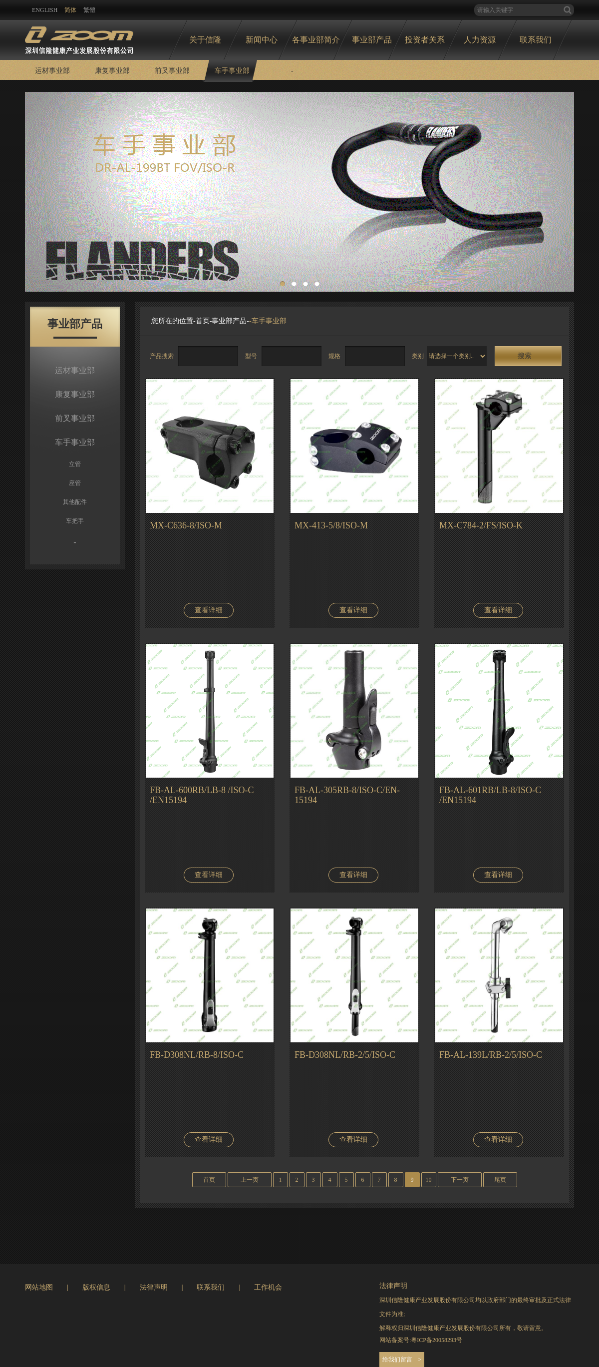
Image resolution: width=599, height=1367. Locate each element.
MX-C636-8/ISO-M (186, 525)
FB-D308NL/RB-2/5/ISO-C (345, 1055)
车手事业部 (232, 70)
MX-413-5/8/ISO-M (331, 525)
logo (79, 37)
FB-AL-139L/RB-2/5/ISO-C (490, 1055)
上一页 (250, 1179)
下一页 (460, 1179)
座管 (75, 482)
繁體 (89, 9)
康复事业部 (112, 70)
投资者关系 (425, 39)
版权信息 (96, 1287)
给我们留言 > (402, 1359)
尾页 (500, 1179)
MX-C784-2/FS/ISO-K (481, 525)
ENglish (44, 9)
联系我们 (536, 39)
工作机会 (268, 1287)
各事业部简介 (316, 39)
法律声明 (154, 1287)
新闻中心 (262, 39)
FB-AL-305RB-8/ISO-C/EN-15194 (347, 795)
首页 (203, 321)
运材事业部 (52, 70)
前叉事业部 (172, 70)
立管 (75, 463)
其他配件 (75, 501)
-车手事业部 (268, 321)
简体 (70, 9)
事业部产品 (372, 39)
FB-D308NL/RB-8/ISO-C (197, 1055)
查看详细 (209, 610)
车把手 (75, 520)
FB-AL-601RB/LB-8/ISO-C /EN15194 (490, 795)
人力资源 (480, 39)
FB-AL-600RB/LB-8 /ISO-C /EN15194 (202, 795)
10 (429, 1179)
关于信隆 (205, 39)
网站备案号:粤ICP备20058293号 (420, 1340)
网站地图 (39, 1287)
